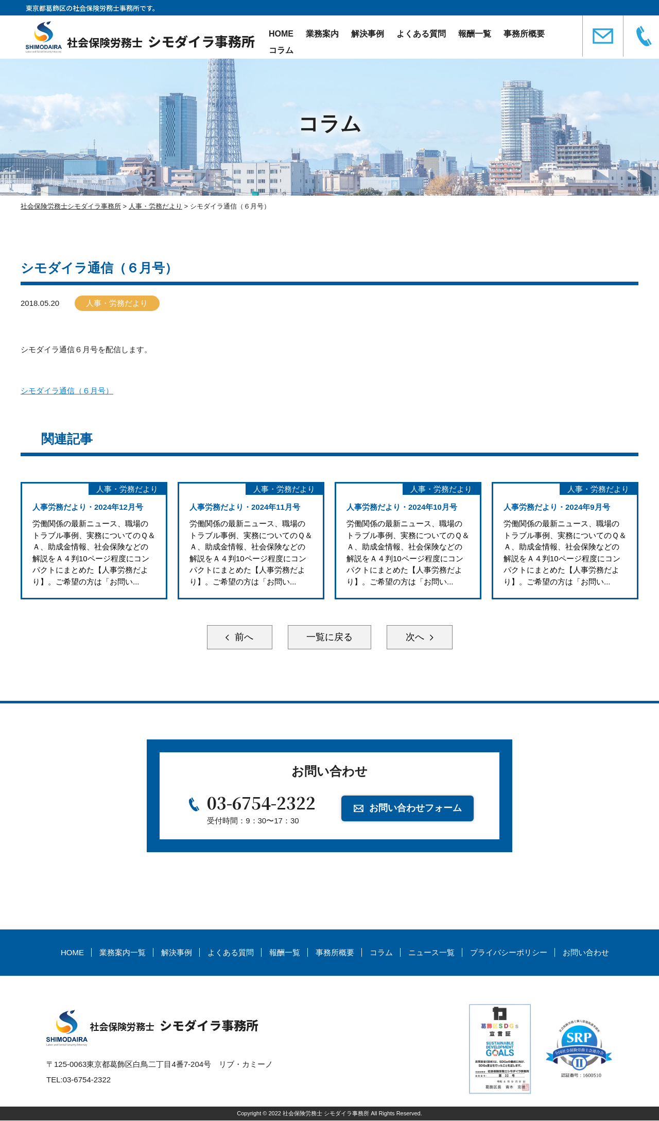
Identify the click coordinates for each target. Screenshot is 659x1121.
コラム (281, 50)
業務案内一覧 (122, 952)
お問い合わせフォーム (415, 809)
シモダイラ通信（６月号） (67, 390)
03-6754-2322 (261, 803)
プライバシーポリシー (508, 952)
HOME (281, 33)
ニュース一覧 (431, 952)
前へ (242, 637)
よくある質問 (421, 33)
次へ (416, 637)
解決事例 (367, 33)
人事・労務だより (117, 303)
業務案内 (322, 33)
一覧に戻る (329, 637)
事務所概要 (524, 33)
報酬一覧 (474, 33)
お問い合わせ (586, 952)
